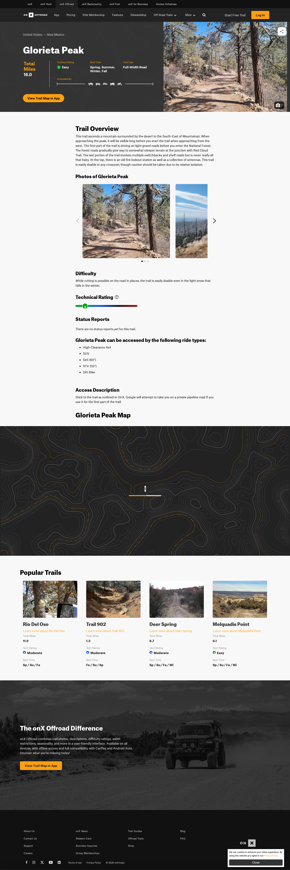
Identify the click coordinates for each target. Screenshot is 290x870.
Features (117, 14)
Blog (182, 831)
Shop (131, 845)
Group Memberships (88, 853)
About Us (29, 831)
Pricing (71, 14)
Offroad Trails (136, 838)
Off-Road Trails (165, 14)
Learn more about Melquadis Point (237, 631)
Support (28, 845)
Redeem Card (83, 838)
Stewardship (138, 14)
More (190, 14)
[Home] (35, 15)
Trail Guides (135, 831)
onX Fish (115, 4)
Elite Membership (94, 14)
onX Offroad (67, 4)
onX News (82, 831)
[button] (281, 31)
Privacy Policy (94, 862)
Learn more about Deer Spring (170, 631)
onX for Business (138, 4)
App (56, 14)
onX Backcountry (92, 4)
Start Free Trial (235, 15)
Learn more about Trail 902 (105, 631)
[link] (117, 296)
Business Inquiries (86, 845)
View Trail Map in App (43, 98)
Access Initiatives (166, 4)
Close (255, 862)
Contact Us (30, 838)
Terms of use (75, 862)
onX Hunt (46, 4)
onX (30, 4)
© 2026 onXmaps (115, 862)
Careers (28, 853)
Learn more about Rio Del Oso (44, 631)
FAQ (182, 838)
